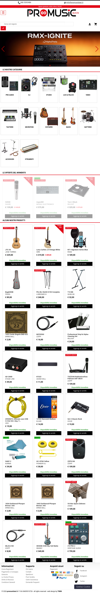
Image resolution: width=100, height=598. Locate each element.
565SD (70, 202)
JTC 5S (8, 250)
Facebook (80, 571)
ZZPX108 (71, 461)
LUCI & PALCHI (68, 95)
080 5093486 (25, 2)
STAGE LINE (9, 379)
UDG (7, 423)
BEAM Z (8, 206)
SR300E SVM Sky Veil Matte (47, 546)
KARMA (8, 464)
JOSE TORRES (10, 252)
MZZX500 (40, 334)
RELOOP (71, 338)
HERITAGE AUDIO (74, 548)
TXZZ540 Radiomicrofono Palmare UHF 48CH (78, 378)
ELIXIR (38, 421)
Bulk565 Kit (40, 202)
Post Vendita (30, 577)
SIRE (38, 252)
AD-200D (8, 377)
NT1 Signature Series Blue (78, 250)
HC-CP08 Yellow (42, 461)
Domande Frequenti (32, 582)
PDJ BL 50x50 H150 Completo (48, 292)
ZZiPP (38, 337)
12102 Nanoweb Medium (46, 419)
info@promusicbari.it (74, 2)
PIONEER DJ (41, 464)
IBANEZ (39, 548)
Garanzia (5, 574)
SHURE (70, 204)
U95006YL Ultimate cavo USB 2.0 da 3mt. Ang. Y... (16, 420)
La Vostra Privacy (8, 577)
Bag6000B (9, 292)
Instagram (80, 576)
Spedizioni (29, 574)
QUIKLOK (71, 294)
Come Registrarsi (8, 569)
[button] (3, 49)
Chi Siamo (29, 569)
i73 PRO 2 (71, 546)
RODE (70, 252)
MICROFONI (29, 127)
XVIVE (70, 421)
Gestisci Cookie (83, 587)
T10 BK (70, 292)
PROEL (39, 204)
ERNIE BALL (9, 337)
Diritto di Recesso (8, 580)
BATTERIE (88, 127)
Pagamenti (54, 569)
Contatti (28, 572)
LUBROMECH (41, 294)
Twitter (79, 581)
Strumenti (29, 159)
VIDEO (88, 95)
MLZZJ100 (9, 546)
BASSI (68, 127)
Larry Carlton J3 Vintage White (48, 250)
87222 (38, 377)
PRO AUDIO (10, 95)
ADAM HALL (41, 379)
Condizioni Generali (8, 582)
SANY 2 (8, 461)
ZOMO (70, 506)
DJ (29, 95)
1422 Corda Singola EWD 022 (16, 334)
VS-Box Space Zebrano (76, 504)
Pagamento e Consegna (10, 572)
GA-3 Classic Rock (75, 419)
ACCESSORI (10, 159)
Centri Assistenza (32, 580)
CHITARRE (49, 127)
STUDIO (49, 95)
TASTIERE (9, 127)
